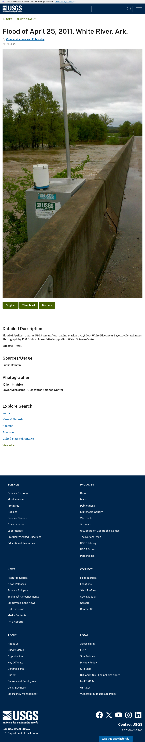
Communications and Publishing (25, 39)
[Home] (12, 11)
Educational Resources (21, 543)
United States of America (18, 438)
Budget (12, 675)
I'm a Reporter (16, 621)
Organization (15, 656)
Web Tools (86, 518)
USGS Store (87, 549)
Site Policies (87, 656)
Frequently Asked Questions (24, 537)
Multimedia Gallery (91, 511)
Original (10, 305)
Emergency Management (22, 693)
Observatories (16, 524)
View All (9, 445)
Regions (12, 511)
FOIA (83, 650)
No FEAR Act (88, 681)
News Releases (17, 584)
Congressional (16, 668)
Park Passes (87, 555)
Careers (84, 602)
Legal (84, 635)
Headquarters (88, 577)
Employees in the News (21, 602)
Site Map (85, 668)
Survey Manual (16, 650)
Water (6, 413)
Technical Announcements (23, 596)
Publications (87, 505)
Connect (86, 569)
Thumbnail (28, 305)
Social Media (88, 596)
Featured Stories (18, 577)
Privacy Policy (88, 662)
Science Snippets (18, 590)
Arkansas (8, 432)
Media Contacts (17, 615)
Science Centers (17, 518)
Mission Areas (16, 499)
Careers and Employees (22, 681)
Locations (86, 584)
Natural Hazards (13, 419)
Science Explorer (18, 493)
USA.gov (85, 687)
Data (83, 493)
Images (7, 19)
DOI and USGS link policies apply (100, 675)
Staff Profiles (88, 590)
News (11, 569)
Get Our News (16, 609)
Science (13, 484)
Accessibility (87, 643)
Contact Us (86, 609)
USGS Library (88, 543)
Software (85, 524)
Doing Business (17, 687)
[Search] (129, 9)
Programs (13, 505)
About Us (13, 643)
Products (87, 484)
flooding (8, 425)
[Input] (112, 9)
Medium (47, 305)
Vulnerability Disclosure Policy (98, 693)
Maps (83, 499)
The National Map (90, 537)
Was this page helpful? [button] (115, 738)
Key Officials (15, 662)
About (12, 635)
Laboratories (15, 530)
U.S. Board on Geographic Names (100, 530)
